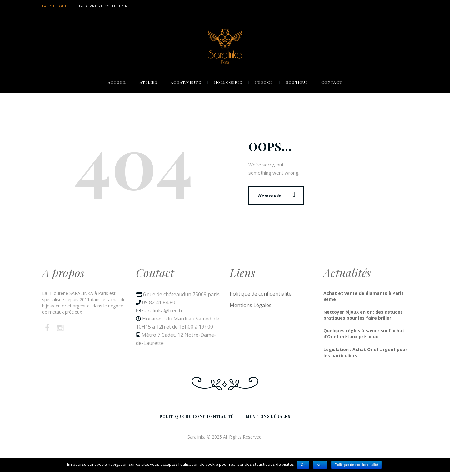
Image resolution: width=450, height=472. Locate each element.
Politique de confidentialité (261, 293)
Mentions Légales (251, 305)
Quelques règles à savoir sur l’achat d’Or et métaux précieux (363, 334)
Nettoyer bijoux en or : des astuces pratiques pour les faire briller (363, 315)
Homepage (276, 195)
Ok (303, 465)
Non (320, 465)
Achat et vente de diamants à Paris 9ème (363, 296)
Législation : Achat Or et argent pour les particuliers (365, 352)
